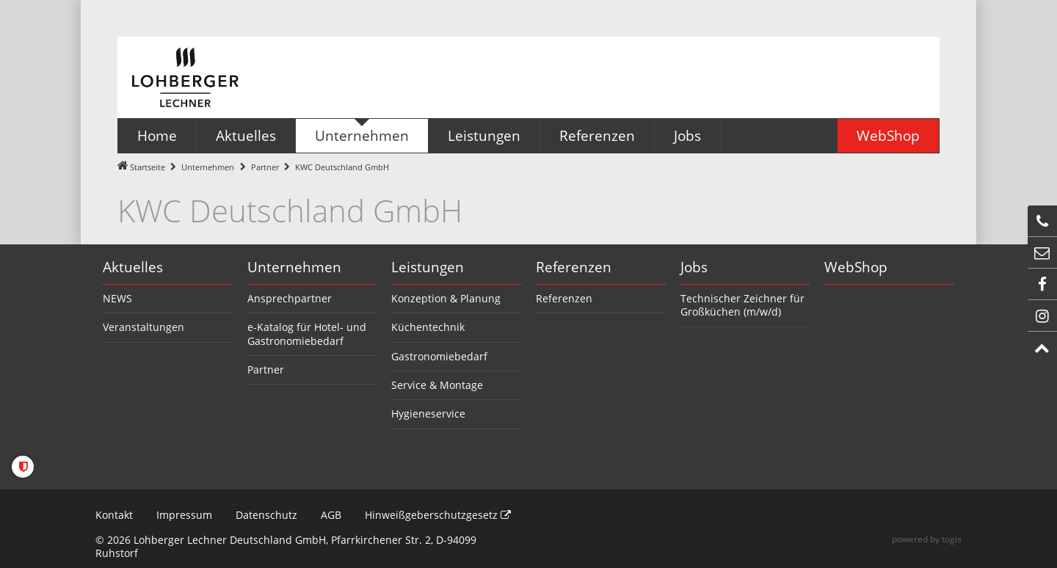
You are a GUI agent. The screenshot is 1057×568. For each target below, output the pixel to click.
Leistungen (427, 267)
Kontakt (114, 515)
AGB (331, 515)
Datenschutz (266, 515)
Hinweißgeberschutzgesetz (438, 515)
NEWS (117, 298)
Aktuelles (133, 267)
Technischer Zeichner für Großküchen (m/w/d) (742, 304)
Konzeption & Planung (446, 298)
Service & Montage (437, 385)
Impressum (184, 515)
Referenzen (573, 267)
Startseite (147, 166)
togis (952, 539)
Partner (265, 166)
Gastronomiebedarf (439, 356)
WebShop (855, 267)
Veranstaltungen (143, 327)
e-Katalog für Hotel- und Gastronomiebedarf (306, 333)
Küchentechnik (428, 327)
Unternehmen (207, 166)
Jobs (694, 267)
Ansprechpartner (289, 298)
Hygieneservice (428, 413)
